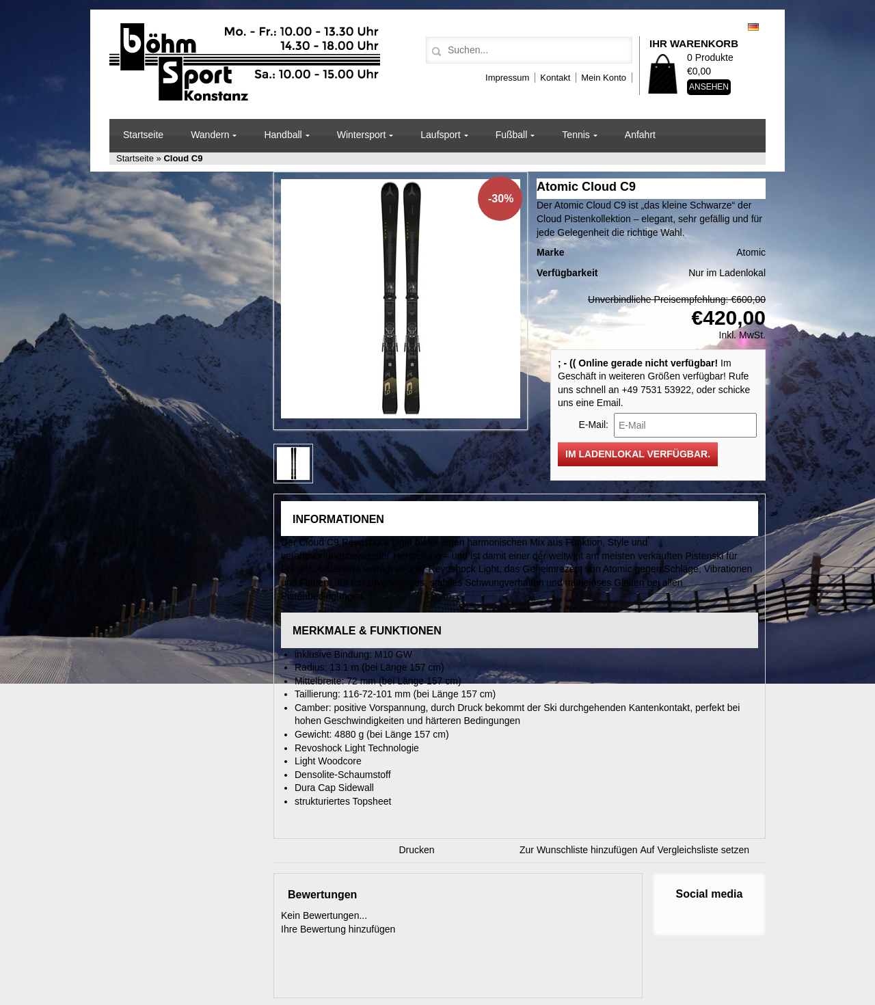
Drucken (417, 849)
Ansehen (709, 87)
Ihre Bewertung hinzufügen (338, 929)
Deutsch (753, 27)
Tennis (575, 134)
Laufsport (440, 134)
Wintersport (361, 134)
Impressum (507, 77)
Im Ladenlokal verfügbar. (637, 453)
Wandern (210, 134)
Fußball (512, 134)
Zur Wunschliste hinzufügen (579, 849)
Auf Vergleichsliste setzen (695, 849)
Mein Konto (603, 77)
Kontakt (555, 77)
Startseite (143, 134)
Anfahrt (640, 134)
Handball (282, 134)
